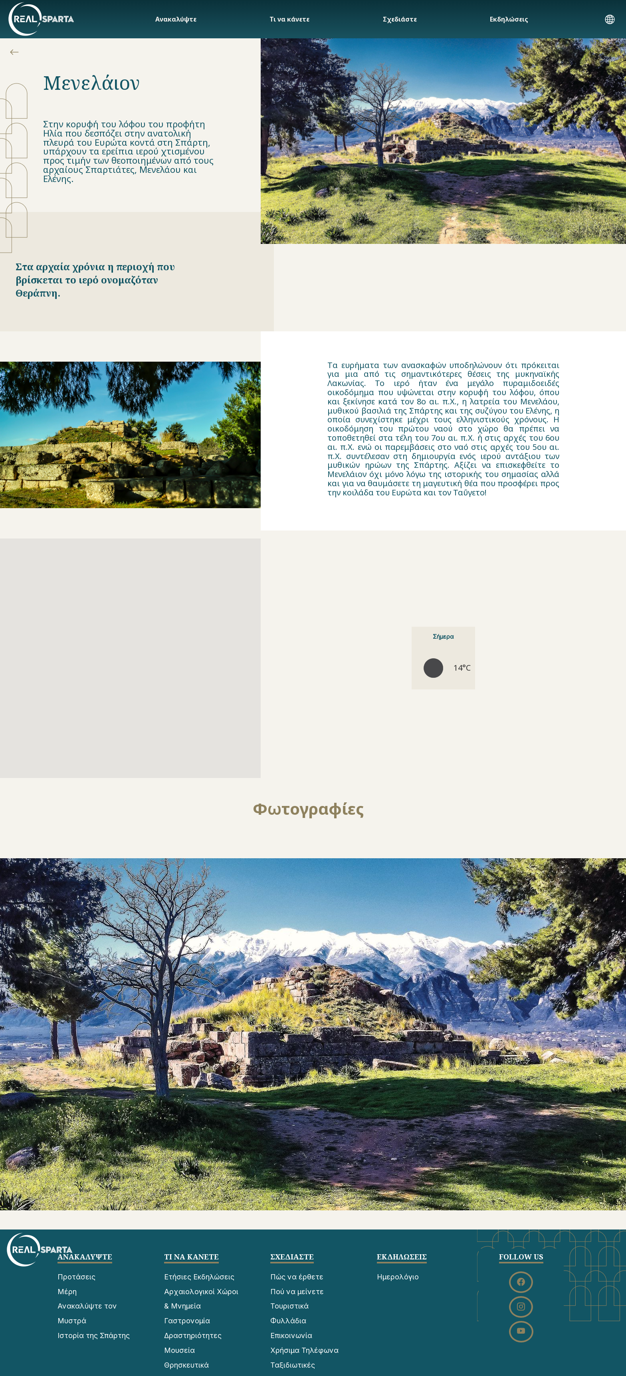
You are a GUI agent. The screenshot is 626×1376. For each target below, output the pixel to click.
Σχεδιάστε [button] (400, 19)
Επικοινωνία (291, 1335)
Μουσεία (179, 1350)
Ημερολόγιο (398, 1277)
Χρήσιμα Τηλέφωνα (304, 1350)
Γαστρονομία (187, 1321)
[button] (610, 20)
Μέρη (67, 1291)
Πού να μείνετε (297, 1291)
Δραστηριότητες (193, 1335)
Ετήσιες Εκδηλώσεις (199, 1277)
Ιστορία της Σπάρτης (93, 1335)
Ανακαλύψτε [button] (175, 19)
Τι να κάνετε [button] (289, 19)
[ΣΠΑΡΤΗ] (41, 19)
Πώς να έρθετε (296, 1277)
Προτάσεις (76, 1277)
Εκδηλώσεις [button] (509, 19)
